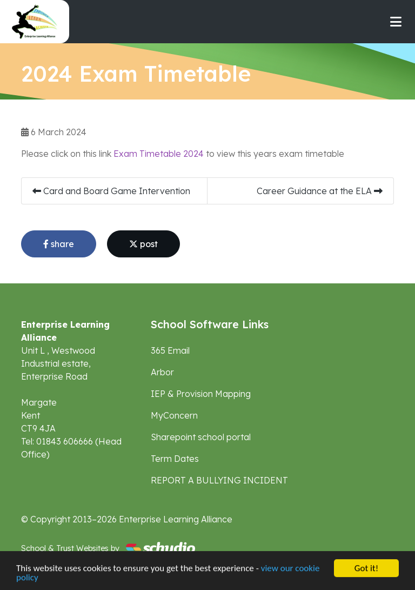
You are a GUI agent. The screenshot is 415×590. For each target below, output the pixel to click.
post (143, 243)
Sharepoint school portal (201, 437)
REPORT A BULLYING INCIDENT (219, 480)
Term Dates (175, 458)
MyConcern (174, 415)
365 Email (170, 350)
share (58, 243)
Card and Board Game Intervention (111, 190)
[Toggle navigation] (395, 21)
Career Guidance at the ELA (320, 190)
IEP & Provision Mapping (201, 393)
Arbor (162, 372)
